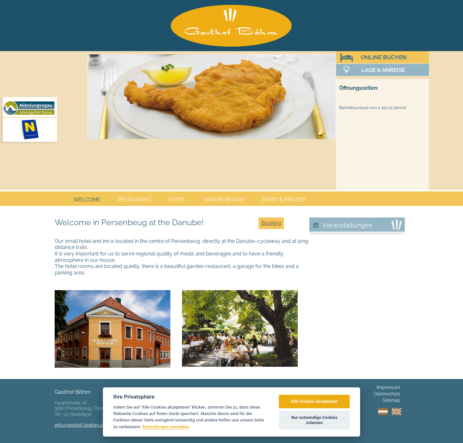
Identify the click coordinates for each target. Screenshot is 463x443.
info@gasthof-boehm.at (79, 425)
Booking (271, 223)
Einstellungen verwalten (165, 426)
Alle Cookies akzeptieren (314, 401)
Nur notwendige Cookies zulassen (314, 420)
